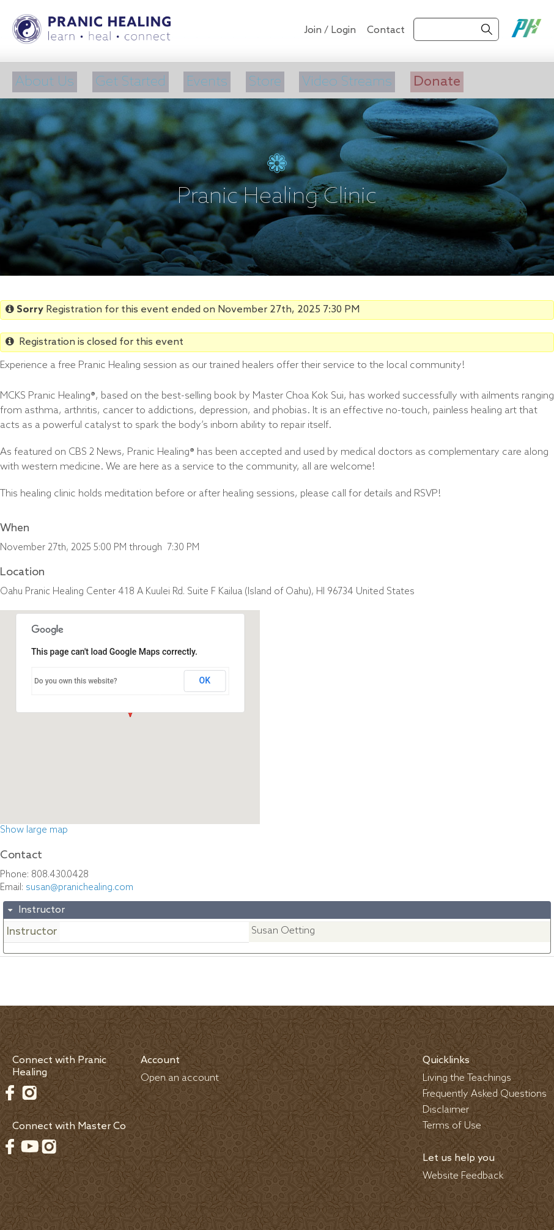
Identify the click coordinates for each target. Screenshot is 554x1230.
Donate (442, 80)
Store (266, 80)
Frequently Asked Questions (485, 1091)
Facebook (10, 1089)
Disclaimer (446, 1107)
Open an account (180, 1075)
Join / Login (330, 30)
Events (208, 80)
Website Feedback (463, 1173)
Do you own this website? (75, 678)
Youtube (29, 1143)
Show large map (34, 827)
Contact (386, 30)
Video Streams (351, 80)
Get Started (130, 80)
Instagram (29, 1089)
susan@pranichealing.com (79, 884)
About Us (43, 80)
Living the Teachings (467, 1075)
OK (205, 677)
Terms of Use (452, 1123)
